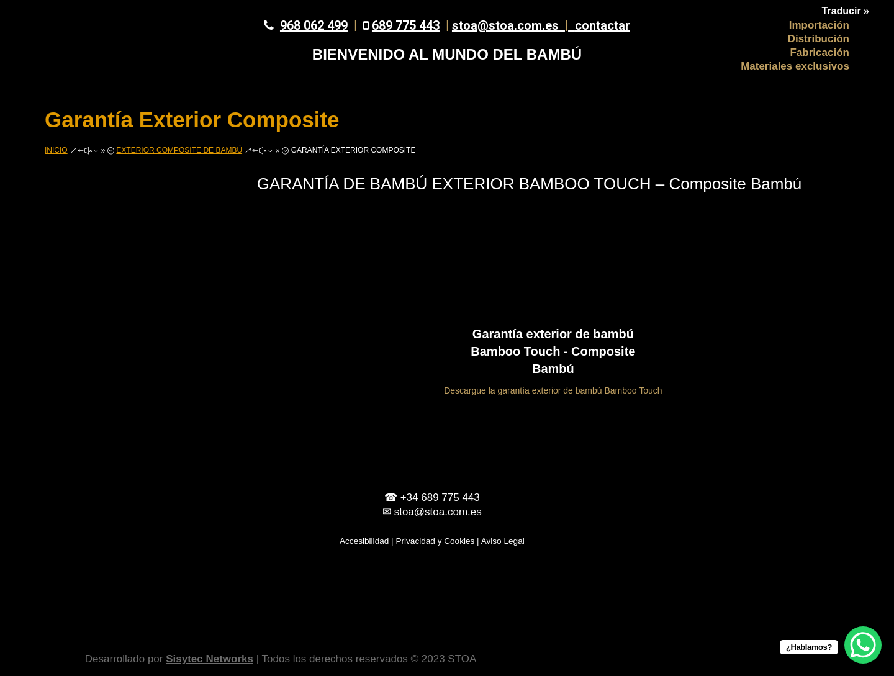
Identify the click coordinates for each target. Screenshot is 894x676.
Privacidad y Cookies (434, 541)
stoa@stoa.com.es (513, 25)
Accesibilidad (364, 541)
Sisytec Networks (209, 659)
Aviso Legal (503, 541)
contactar (602, 25)
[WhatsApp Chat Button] (863, 645)
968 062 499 (314, 25)
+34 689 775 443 (440, 497)
